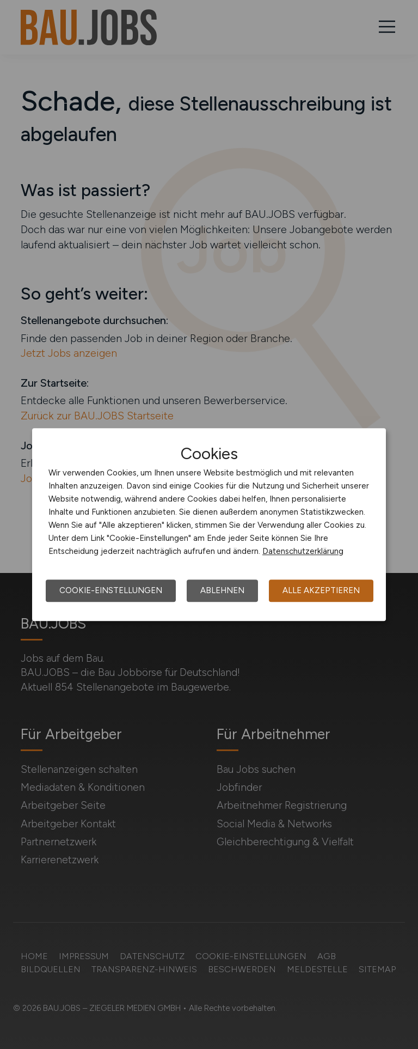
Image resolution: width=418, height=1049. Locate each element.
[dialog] (209, 524)
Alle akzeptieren (321, 590)
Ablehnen (222, 590)
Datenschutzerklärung (302, 551)
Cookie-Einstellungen (110, 590)
